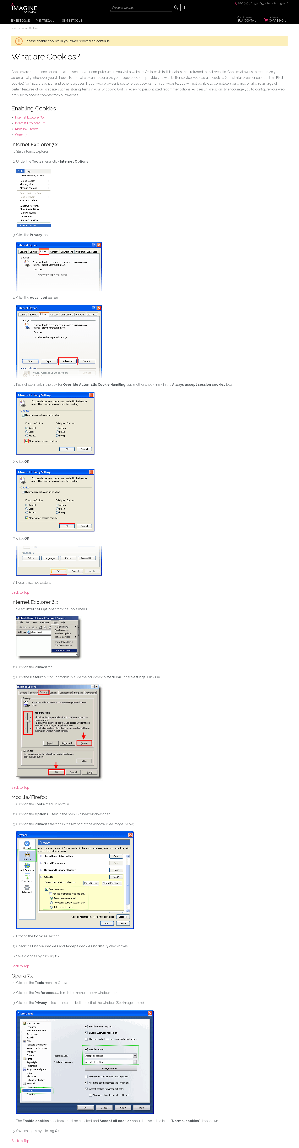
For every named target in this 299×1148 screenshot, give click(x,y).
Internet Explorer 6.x (30, 123)
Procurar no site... (123, 7)
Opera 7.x (22, 135)
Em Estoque (20, 20)
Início (14, 28)
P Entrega (44, 20)
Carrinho (277, 19)
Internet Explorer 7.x (29, 117)
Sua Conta (249, 19)
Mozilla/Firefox (26, 129)
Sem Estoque (72, 20)
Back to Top (20, 592)
